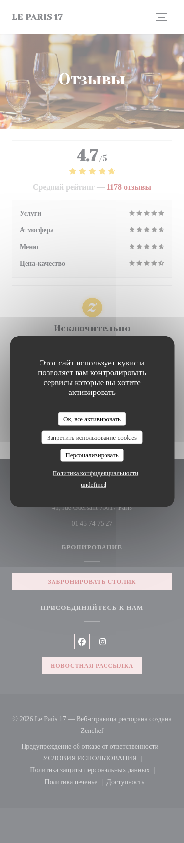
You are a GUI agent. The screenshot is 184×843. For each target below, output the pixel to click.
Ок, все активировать (92, 418)
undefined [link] (93, 484)
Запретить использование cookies (92, 437)
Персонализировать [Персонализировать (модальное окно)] (91, 455)
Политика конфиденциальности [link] (95, 472)
